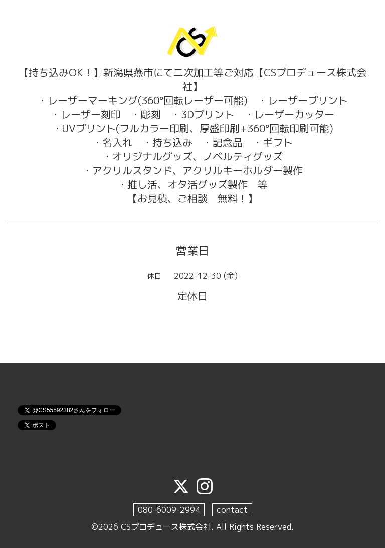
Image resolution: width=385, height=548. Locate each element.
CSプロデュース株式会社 (166, 526)
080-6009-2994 (169, 509)
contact (232, 509)
